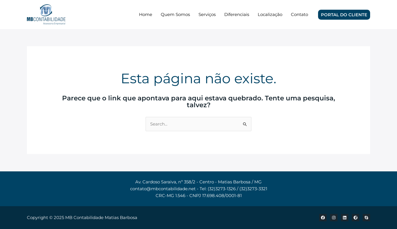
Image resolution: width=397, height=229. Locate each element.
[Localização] (355, 217)
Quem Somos (175, 14)
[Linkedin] (344, 217)
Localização (270, 14)
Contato (299, 14)
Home (145, 14)
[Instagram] (334, 217)
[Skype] (366, 217)
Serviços (207, 14)
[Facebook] (323, 217)
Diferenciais (236, 14)
